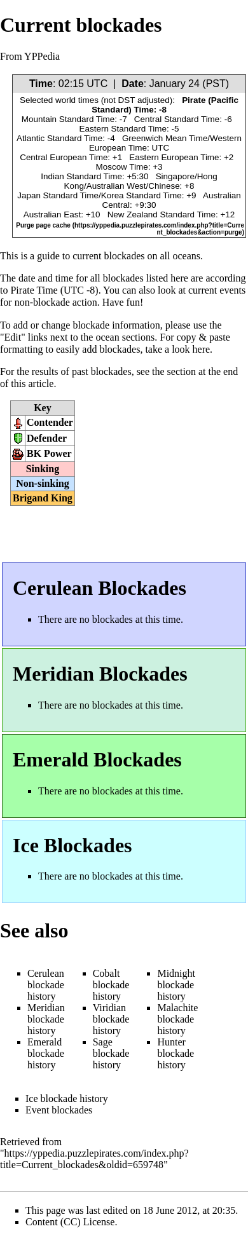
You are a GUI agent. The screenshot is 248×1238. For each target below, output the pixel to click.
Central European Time (63, 157)
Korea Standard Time (141, 195)
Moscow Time (122, 167)
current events (216, 290)
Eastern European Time (174, 157)
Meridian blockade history (46, 1019)
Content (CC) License (69, 1221)
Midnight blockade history (176, 985)
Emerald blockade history (45, 1053)
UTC (96, 83)
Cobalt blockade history (111, 985)
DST (126, 100)
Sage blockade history (111, 1053)
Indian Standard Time (81, 176)
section (181, 371)
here (201, 349)
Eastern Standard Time (123, 128)
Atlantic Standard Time (59, 138)
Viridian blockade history (111, 1019)
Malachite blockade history (177, 1019)
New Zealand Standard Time (161, 214)
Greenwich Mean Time (164, 138)
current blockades (108, 255)
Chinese (163, 186)
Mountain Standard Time (68, 119)
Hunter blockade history (175, 1053)
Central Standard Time (176, 119)
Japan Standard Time (58, 195)
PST (216, 83)
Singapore (175, 176)
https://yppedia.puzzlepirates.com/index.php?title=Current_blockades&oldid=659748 (94, 1159)
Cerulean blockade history (45, 985)
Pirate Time (33, 290)
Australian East (52, 214)
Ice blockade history (66, 1098)
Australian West (116, 186)
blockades (123, 278)
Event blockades (58, 1110)
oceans (187, 255)
